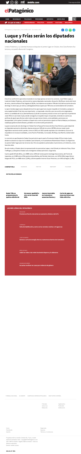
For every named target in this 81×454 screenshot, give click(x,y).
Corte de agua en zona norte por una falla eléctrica (67, 195)
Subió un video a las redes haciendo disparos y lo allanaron (39, 252)
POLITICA (40, 22)
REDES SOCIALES (23, 250)
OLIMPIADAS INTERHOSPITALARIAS (37, 396)
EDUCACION (22, 212)
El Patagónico (8, 29)
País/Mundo (39, 19)
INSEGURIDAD (29, 22)
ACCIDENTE (22, 396)
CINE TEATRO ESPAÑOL (55, 396)
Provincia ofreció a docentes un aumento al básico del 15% (39, 214)
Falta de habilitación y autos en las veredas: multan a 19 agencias (41, 227)
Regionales (17, 19)
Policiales (28, 19)
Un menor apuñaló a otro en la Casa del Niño (31, 195)
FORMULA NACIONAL (11, 396)
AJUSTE (50, 22)
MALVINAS (68, 22)
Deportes (50, 19)
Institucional (61, 408)
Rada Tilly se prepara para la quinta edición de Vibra (12, 196)
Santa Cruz (61, 19)
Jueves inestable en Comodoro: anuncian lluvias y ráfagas (48, 196)
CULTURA (58, 22)
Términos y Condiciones (46, 432)
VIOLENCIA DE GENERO (25, 263)
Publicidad (61, 406)
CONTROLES (22, 224)
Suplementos (61, 404)
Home (7, 19)
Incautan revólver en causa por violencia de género (36, 265)
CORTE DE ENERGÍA (24, 237)
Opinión (8, 432)
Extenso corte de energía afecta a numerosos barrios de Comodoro (42, 240)
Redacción (44, 408)
